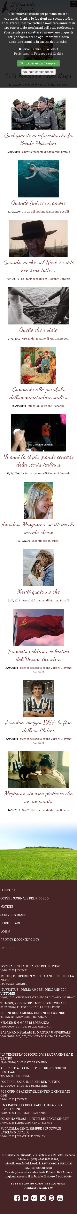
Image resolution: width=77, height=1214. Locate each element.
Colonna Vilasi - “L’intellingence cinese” (38, 1120)
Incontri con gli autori (45, 541)
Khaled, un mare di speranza (38, 1024)
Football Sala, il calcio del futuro (38, 968)
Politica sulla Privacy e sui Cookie (38, 54)
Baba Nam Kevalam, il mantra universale (38, 1034)
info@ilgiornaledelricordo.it (23, 1163)
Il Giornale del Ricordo (16, 1155)
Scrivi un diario (14, 915)
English (7, 948)
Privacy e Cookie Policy (19, 940)
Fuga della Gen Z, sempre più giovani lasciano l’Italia (38, 1132)
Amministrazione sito (38, 1187)
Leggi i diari (10, 923)
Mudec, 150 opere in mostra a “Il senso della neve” (38, 980)
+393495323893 (48, 1159)
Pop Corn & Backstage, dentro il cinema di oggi (38, 1095)
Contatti (7, 890)
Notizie (6, 907)
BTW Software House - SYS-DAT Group (40, 1183)
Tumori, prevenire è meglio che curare (38, 1005)
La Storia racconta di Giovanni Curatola (45, 152)
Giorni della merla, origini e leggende (38, 1015)
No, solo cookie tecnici (38, 72)
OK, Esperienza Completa (38, 63)
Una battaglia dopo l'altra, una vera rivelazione (38, 1109)
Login (5, 931)
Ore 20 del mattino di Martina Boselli (45, 211)
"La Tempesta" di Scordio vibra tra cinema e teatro (38, 1058)
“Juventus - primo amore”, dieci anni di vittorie (38, 993)
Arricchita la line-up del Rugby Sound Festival (38, 1072)
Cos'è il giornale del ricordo (24, 898)
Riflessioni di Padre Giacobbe (45, 406)
